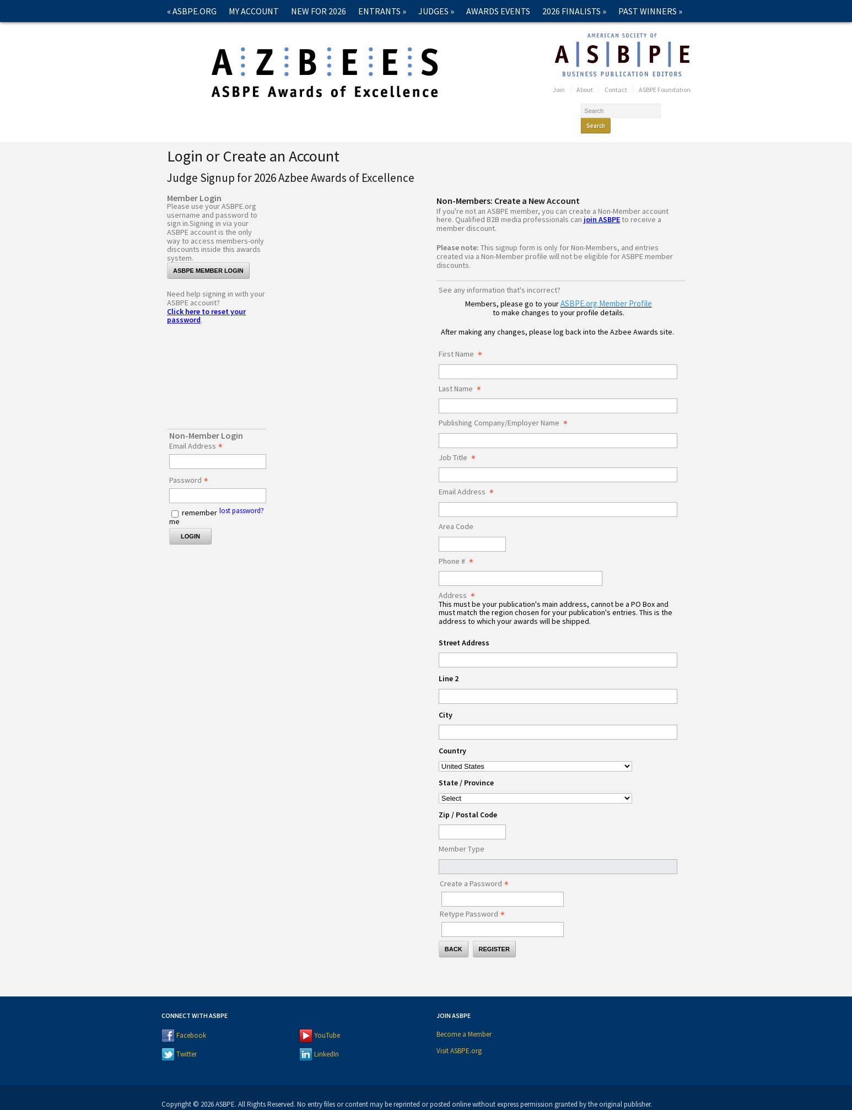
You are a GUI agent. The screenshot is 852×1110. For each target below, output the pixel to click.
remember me (193, 502)
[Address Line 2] (558, 682)
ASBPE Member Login (208, 256)
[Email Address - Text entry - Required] (217, 447)
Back (453, 934)
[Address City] (558, 717)
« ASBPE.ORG (192, 11)
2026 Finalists (574, 11)
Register (494, 934)
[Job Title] (558, 460)
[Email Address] (558, 495)
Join (559, 89)
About (584, 89)
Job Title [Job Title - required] (460, 443)
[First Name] (558, 357)
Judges (436, 11)
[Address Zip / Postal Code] (472, 817)
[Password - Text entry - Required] (217, 481)
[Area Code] (472, 529)
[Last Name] (558, 391)
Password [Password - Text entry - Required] (191, 466)
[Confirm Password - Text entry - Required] (502, 915)
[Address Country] (535, 752)
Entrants (382, 11)
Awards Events (498, 11)
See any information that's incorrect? (499, 276)
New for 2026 (318, 11)
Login (190, 522)
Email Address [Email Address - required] (469, 477)
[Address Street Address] (558, 645)
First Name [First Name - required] (463, 340)
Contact (185, 33)
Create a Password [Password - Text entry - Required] (477, 869)
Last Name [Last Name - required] (463, 374)
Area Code (456, 512)
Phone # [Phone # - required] (459, 547)
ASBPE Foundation (665, 89)
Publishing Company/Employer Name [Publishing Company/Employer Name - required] (506, 409)
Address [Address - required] (460, 581)
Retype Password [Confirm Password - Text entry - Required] (475, 900)
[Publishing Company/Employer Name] (558, 426)
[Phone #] (520, 564)
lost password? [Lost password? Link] (241, 496)
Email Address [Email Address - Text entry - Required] (199, 432)
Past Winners (650, 11)
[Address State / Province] (535, 784)
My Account (254, 11)
